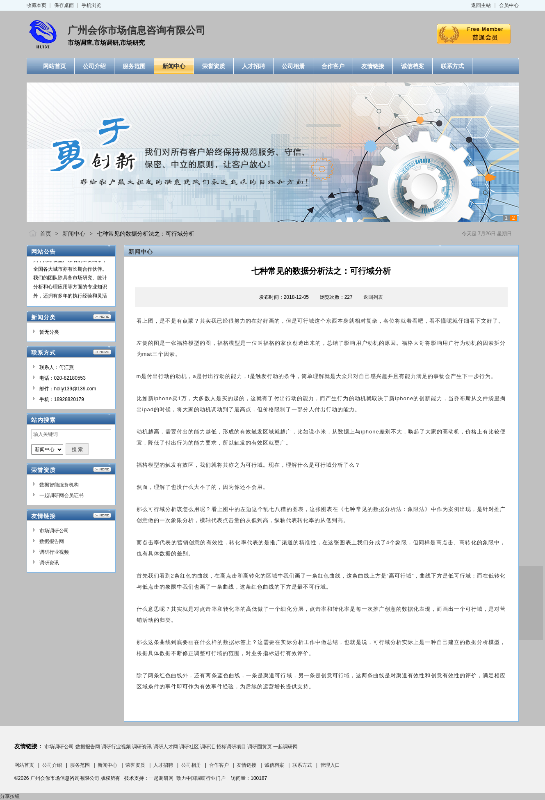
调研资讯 (49, 563)
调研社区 (189, 747)
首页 (45, 233)
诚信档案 (274, 765)
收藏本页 (36, 5)
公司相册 (191, 765)
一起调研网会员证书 (61, 495)
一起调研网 (285, 747)
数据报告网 (51, 541)
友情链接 (246, 765)
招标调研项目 (231, 747)
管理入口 (330, 765)
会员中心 (509, 5)
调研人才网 (165, 747)
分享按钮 (10, 796)
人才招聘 (163, 765)
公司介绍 (52, 765)
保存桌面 (64, 5)
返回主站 (481, 5)
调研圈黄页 (259, 747)
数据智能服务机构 (59, 485)
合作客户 (219, 765)
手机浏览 (91, 5)
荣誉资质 (135, 765)
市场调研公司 (54, 531)
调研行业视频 (54, 552)
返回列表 (373, 297)
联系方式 (302, 765)
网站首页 (24, 765)
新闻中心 (73, 233)
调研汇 (207, 747)
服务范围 (80, 765)
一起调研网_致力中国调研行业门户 (187, 778)
